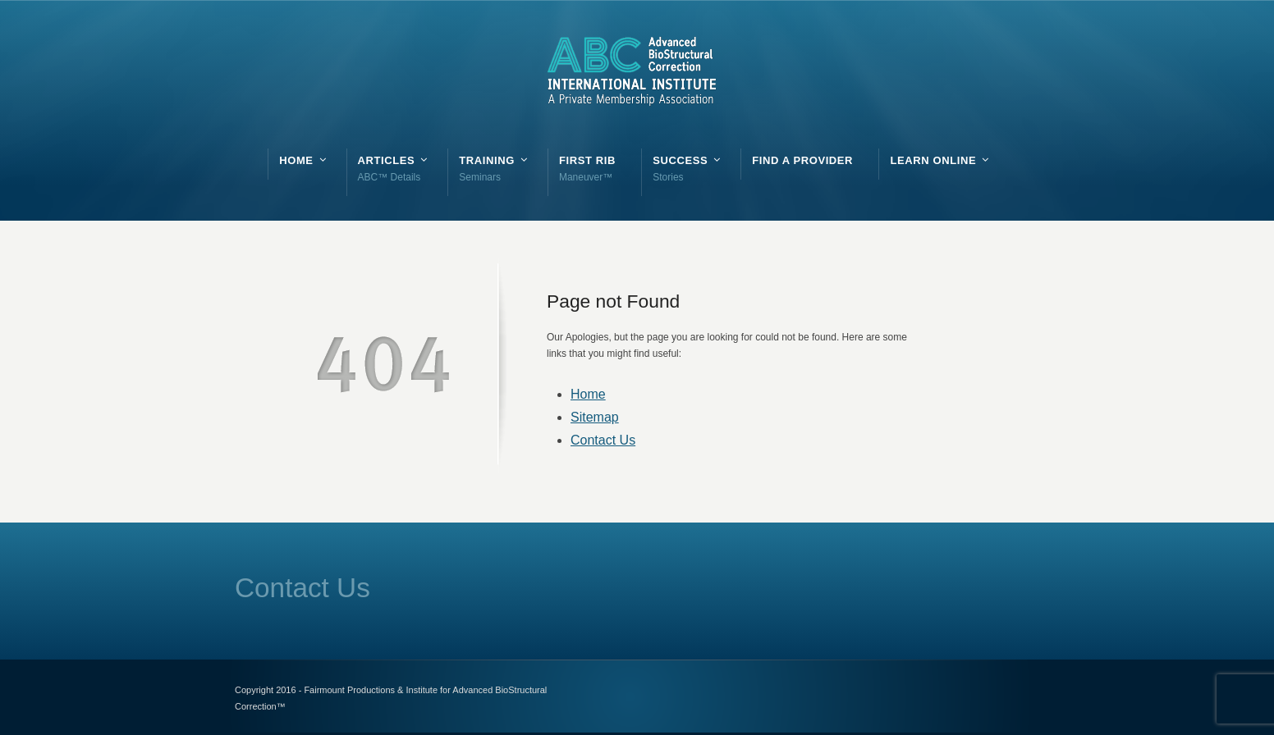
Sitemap (595, 417)
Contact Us (603, 440)
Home (588, 394)
